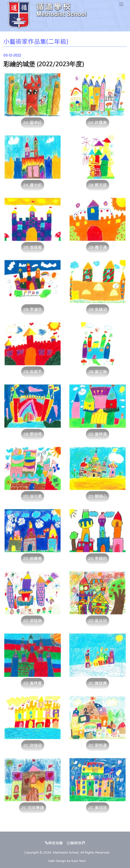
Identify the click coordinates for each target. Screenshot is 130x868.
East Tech (78, 860)
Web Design (57, 860)
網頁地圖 (54, 843)
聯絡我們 (76, 843)
